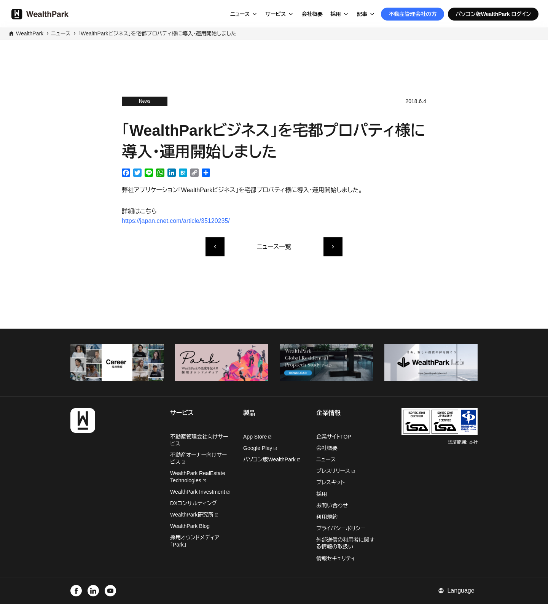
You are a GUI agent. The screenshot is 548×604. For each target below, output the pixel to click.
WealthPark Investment (199, 492)
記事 (362, 14)
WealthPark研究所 (192, 515)
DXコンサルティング (193, 503)
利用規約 (327, 517)
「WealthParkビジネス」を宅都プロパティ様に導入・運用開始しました (157, 33)
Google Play (260, 448)
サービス (275, 14)
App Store (257, 437)
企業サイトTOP (333, 437)
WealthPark (29, 33)
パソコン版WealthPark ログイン (493, 14)
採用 (335, 14)
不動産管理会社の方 (412, 14)
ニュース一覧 (274, 246)
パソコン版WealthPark (271, 459)
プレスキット (330, 482)
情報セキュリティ (335, 558)
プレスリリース (335, 471)
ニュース (240, 14)
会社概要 (312, 14)
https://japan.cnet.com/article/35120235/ (176, 221)
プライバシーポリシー (340, 528)
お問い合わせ (332, 505)
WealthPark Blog (190, 526)
